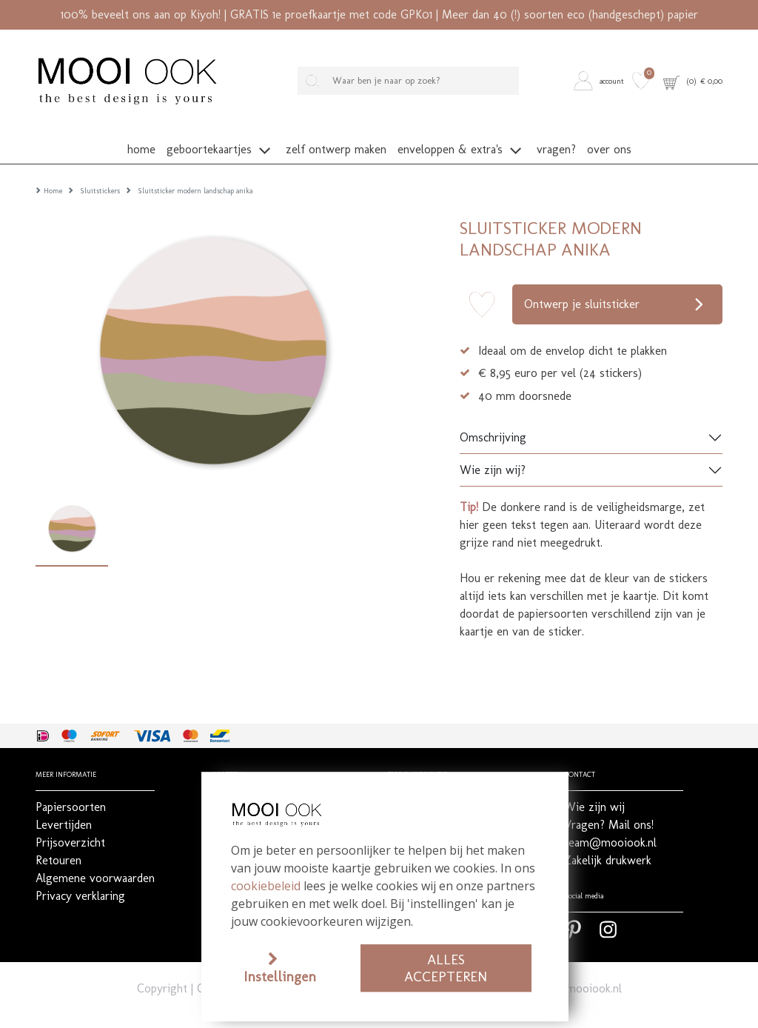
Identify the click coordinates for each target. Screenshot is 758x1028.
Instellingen (280, 976)
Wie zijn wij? (493, 447)
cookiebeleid (266, 886)
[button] (601, 81)
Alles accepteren (445, 968)
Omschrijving (493, 414)
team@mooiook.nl (575, 965)
